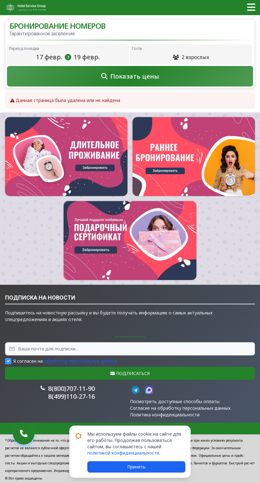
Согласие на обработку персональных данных (180, 408)
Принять (136, 467)
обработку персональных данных (80, 361)
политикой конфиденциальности (123, 453)
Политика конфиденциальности (165, 415)
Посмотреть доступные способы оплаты (175, 401)
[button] (251, 8)
